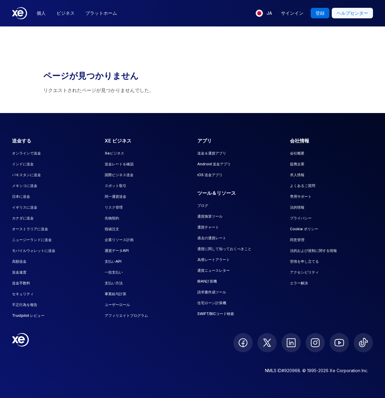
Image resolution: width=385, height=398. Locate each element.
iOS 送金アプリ (210, 175)
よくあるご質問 (302, 185)
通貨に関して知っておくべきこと (224, 248)
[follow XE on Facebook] (243, 342)
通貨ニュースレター (213, 270)
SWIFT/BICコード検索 (215, 313)
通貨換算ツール (210, 216)
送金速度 (19, 272)
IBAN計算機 (207, 281)
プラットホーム (101, 13)
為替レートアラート (213, 259)
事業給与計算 (115, 294)
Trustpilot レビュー (28, 315)
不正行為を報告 (24, 304)
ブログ (202, 205)
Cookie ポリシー (304, 229)
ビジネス (66, 13)
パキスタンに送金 (26, 175)
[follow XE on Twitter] (267, 342)
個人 (41, 13)
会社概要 (297, 153)
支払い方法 (114, 283)
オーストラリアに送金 (30, 229)
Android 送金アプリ (214, 164)
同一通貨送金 (115, 196)
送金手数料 (21, 283)
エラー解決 (299, 283)
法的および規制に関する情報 (313, 250)
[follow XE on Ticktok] (363, 342)
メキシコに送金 (24, 185)
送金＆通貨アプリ (211, 153)
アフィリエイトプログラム (126, 315)
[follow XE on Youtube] (339, 342)
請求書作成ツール (211, 292)
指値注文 (112, 229)
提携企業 (297, 164)
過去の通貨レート (211, 238)
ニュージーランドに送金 (32, 239)
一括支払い (114, 272)
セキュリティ (23, 294)
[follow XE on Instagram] (315, 342)
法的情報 (297, 207)
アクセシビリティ (304, 272)
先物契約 (112, 218)
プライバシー (301, 218)
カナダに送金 (23, 218)
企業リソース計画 (119, 239)
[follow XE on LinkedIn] (291, 342)
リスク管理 (114, 207)
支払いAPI (113, 261)
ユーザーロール (117, 304)
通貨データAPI (117, 250)
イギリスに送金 (24, 207)
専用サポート (301, 196)
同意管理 (297, 239)
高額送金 (19, 261)
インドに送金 (23, 164)
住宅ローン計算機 (211, 303)
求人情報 (297, 175)
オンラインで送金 (26, 153)
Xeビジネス (114, 153)
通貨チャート (208, 227)
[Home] (19, 13)
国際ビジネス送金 (119, 175)
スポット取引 (115, 185)
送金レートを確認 (119, 164)
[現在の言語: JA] (264, 13)
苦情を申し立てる (304, 261)
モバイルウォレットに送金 (33, 250)
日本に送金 (21, 196)
